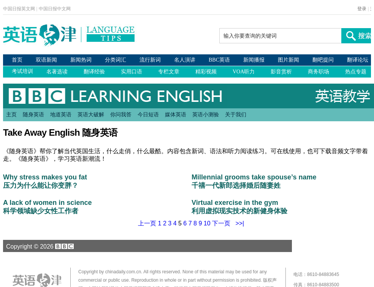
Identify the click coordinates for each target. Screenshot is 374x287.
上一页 (147, 223)
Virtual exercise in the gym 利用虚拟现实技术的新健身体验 (239, 207)
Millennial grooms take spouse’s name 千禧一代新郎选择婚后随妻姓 (254, 181)
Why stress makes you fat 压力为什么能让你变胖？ (45, 181)
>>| (239, 223)
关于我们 (235, 114)
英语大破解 (91, 114)
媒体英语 (175, 114)
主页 (11, 114)
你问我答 (121, 114)
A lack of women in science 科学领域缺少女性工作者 (47, 207)
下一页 (221, 223)
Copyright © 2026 (38, 246)
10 (207, 223)
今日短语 (148, 114)
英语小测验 (205, 114)
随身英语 (33, 114)
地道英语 (60, 114)
